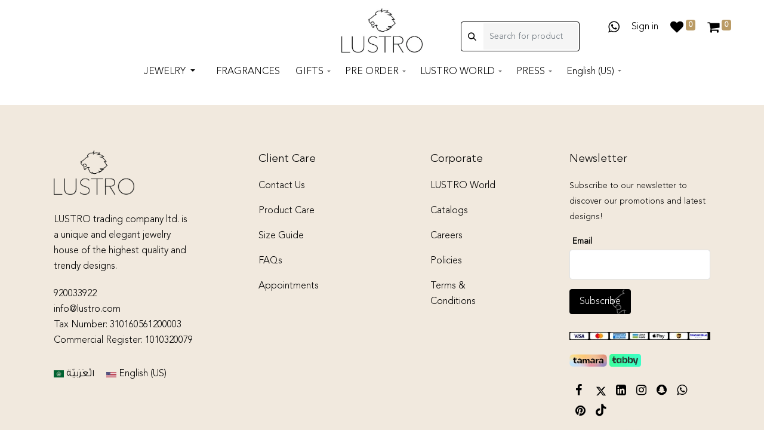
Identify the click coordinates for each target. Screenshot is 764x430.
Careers (446, 236)
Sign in (644, 28)
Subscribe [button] (600, 301)
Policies (446, 261)
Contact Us (281, 186)
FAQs (270, 261)
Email (582, 241)
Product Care (286, 211)
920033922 (75, 294)
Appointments (288, 286)
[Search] (472, 37)
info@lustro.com (87, 309)
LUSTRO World (462, 186)
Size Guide (281, 236)
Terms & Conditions (453, 293)
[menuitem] (248, 74)
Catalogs (449, 211)
